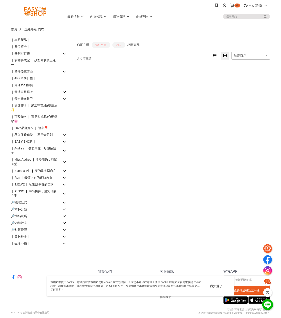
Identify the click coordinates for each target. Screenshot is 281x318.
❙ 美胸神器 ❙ (20, 236)
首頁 (14, 29)
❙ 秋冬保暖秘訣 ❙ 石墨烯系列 (32, 134)
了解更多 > (56, 289)
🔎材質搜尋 (19, 229)
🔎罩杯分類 (19, 209)
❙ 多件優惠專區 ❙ (23, 71)
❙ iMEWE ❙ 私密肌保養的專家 (32, 184)
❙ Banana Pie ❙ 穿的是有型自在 (33, 171)
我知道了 (216, 286)
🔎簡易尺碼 (19, 216)
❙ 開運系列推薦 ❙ (23, 85)
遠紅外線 (30, 29)
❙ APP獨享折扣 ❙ (23, 78)
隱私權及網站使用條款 (90, 285)
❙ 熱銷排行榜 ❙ (22, 53)
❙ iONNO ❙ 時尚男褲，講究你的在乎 (33, 193)
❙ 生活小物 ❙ (20, 243)
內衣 (41, 29)
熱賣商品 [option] (240, 55)
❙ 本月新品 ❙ (20, 40)
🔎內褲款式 (19, 223)
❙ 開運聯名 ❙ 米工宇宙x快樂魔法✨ (34, 108)
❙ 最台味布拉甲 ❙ (23, 98)
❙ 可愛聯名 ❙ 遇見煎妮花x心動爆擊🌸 (34, 119)
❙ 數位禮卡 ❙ (20, 46)
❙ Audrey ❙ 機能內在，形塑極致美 (33, 150)
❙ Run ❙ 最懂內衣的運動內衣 (31, 177)
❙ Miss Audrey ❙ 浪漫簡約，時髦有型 (34, 162)
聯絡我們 (165, 297)
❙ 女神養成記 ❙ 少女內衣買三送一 (33, 62)
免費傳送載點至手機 (246, 290)
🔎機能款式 (19, 202)
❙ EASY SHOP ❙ (23, 141)
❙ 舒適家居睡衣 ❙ (23, 92)
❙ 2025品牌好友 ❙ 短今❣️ (29, 128)
